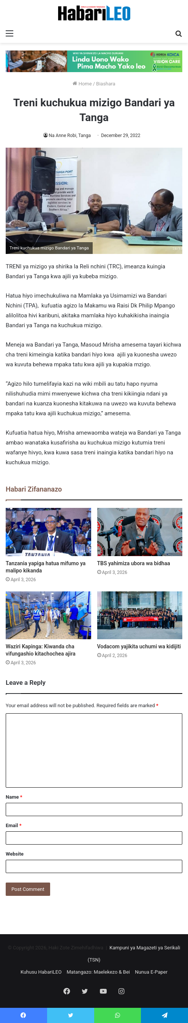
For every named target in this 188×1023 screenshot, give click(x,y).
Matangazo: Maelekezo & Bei (98, 972)
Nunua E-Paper (151, 972)
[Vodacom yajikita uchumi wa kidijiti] (140, 615)
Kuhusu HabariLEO (41, 972)
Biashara (105, 84)
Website (15, 854)
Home (82, 84)
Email (14, 825)
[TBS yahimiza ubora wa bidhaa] (140, 532)
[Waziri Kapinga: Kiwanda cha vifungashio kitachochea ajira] (48, 615)
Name (14, 797)
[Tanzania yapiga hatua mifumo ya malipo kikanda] (48, 532)
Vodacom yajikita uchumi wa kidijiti (139, 646)
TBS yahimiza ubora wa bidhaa (133, 563)
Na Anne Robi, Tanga (70, 135)
